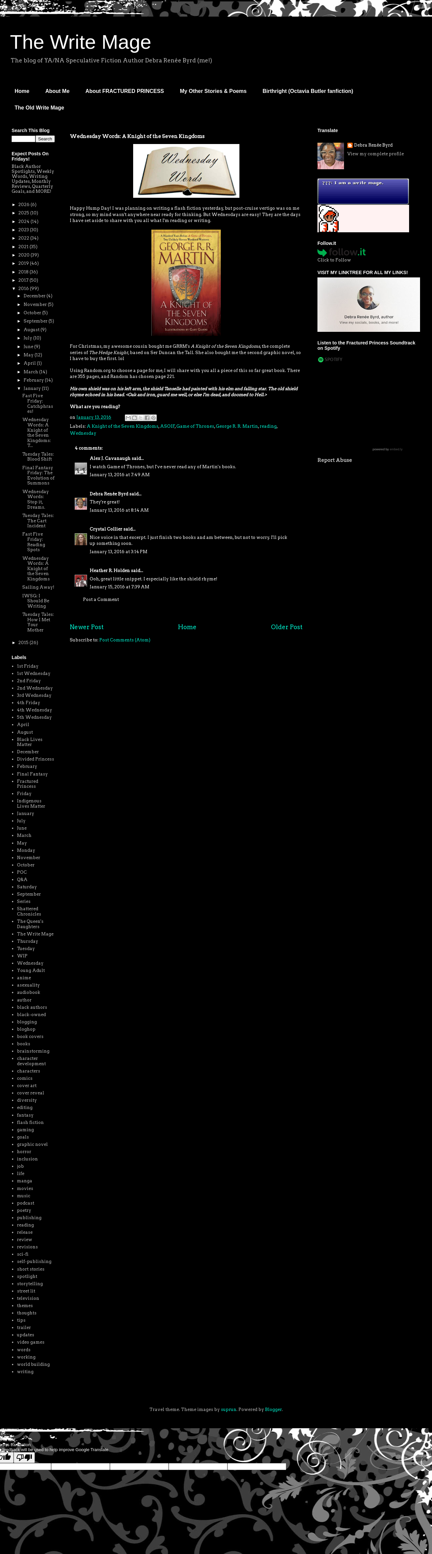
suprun (228, 1409)
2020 (24, 255)
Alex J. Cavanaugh (110, 458)
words (24, 1349)
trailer (24, 1327)
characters (28, 1071)
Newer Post (87, 627)
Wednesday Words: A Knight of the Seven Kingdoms (36, 568)
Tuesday (26, 948)
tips (21, 1320)
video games (30, 1342)
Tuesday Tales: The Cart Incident (38, 520)
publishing (29, 1217)
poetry (24, 1210)
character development (31, 1061)
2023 (24, 229)
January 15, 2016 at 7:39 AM (119, 586)
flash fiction (30, 1122)
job (20, 1166)
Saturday (27, 886)
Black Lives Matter (30, 742)
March (31, 371)
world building (33, 1364)
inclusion (27, 1158)
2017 (24, 280)
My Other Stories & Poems (213, 91)
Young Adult (31, 970)
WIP (22, 955)
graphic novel (32, 1144)
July (28, 337)
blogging (27, 1021)
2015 (24, 642)
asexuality (28, 985)
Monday (26, 850)
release (25, 1232)
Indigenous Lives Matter (31, 803)
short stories (30, 1269)
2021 (24, 246)
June (29, 346)
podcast (25, 1203)
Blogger (273, 1409)
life (20, 1173)
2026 (24, 204)
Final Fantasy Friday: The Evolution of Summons (38, 475)
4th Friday (28, 702)
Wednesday (83, 433)
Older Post (286, 627)
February (34, 380)
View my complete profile (375, 153)
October (33, 312)
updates (25, 1334)
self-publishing (34, 1261)
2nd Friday (29, 680)
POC (22, 872)
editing (25, 1107)
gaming (25, 1129)
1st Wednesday (33, 673)
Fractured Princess (27, 784)
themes (25, 1305)
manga (24, 1180)
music (23, 1195)
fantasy (25, 1115)
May (29, 354)
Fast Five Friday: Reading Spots (33, 542)
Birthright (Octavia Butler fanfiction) (308, 91)
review (24, 1239)
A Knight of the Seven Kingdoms (122, 426)
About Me (57, 91)
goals (23, 1137)
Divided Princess (35, 759)
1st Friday (28, 666)
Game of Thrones (195, 426)
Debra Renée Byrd (109, 493)
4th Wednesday (34, 709)
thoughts (27, 1312)
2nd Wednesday (35, 688)
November (36, 304)
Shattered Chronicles (29, 911)
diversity (27, 1100)
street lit (26, 1291)
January (33, 388)
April (30, 363)
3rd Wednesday (34, 695)
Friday (24, 793)
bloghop (26, 1029)
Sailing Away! (38, 587)
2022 (24, 238)
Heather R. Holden (110, 570)
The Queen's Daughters (30, 924)
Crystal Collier (106, 529)
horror (24, 1151)
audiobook (28, 992)
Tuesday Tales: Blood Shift (38, 457)
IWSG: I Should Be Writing (35, 601)
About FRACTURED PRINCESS (124, 91)
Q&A (22, 879)
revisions (27, 1246)
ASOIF (167, 426)
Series (24, 901)
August (32, 329)
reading (268, 426)
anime (24, 977)
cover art (27, 1085)
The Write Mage (80, 42)
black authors (32, 1007)
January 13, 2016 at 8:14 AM (119, 510)
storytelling (30, 1283)
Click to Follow (334, 260)
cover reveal (30, 1092)
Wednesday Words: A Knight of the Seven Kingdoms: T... (36, 432)
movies (25, 1188)
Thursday (27, 941)
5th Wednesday (34, 717)
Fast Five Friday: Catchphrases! (37, 403)
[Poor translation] (24, 1457)
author (24, 1000)
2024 (24, 221)
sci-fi (23, 1254)
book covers (30, 1036)
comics (25, 1078)
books (23, 1043)
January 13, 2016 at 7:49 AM (120, 474)
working (26, 1357)
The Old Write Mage (39, 108)
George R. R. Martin (237, 426)
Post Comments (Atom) (124, 639)
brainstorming (33, 1051)
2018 (24, 271)
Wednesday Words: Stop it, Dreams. (35, 499)
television (28, 1298)
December (35, 295)
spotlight (27, 1276)
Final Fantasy (32, 774)
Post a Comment (101, 599)
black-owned (31, 1014)
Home (22, 91)
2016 (24, 288)
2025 (24, 212)
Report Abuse (334, 460)
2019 (24, 263)
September (36, 321)
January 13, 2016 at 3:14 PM (118, 551)
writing (25, 1371)
